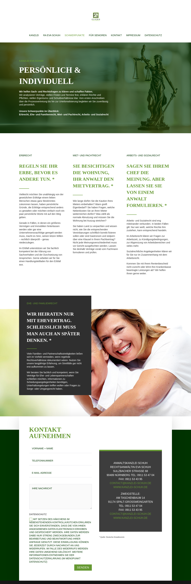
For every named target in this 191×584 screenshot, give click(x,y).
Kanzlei (34, 35)
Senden (83, 567)
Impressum (133, 35)
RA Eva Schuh (51, 35)
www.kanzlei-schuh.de (130, 487)
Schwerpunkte (75, 35)
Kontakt (116, 35)
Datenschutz (153, 35)
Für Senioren (98, 35)
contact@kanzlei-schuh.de (130, 483)
